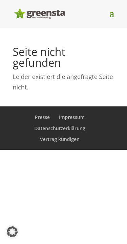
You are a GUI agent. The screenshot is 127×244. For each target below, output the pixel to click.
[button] (12, 232)
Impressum (72, 117)
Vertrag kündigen (60, 139)
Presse (42, 117)
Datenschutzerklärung (59, 128)
